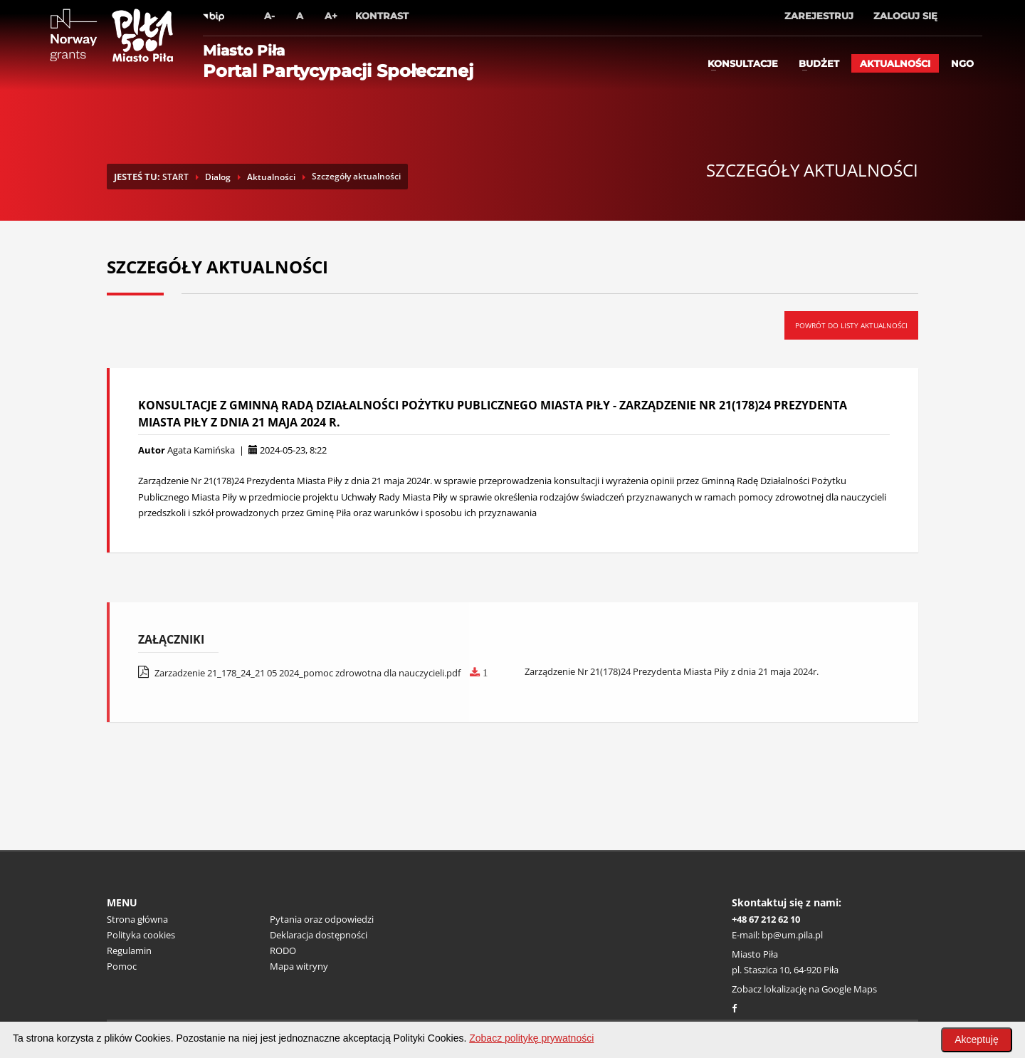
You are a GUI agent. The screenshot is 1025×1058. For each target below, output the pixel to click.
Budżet (819, 63)
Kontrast (382, 15)
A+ (331, 15)
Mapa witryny (299, 966)
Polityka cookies (141, 934)
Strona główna (137, 919)
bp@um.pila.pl (792, 934)
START (175, 177)
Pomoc (122, 966)
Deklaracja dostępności (318, 934)
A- (269, 15)
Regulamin (129, 950)
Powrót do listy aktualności (851, 325)
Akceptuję (976, 1039)
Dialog (218, 177)
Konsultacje (743, 63)
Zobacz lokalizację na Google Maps (804, 989)
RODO (283, 950)
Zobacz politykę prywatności (531, 1038)
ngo (962, 63)
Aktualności (895, 63)
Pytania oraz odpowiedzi (322, 919)
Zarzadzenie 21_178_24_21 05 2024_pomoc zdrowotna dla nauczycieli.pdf (313, 672)
